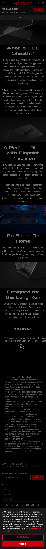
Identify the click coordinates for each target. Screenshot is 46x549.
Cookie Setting (23, 537)
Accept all (23, 544)
